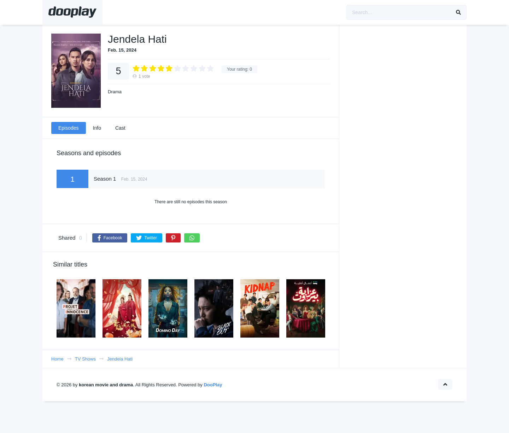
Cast (120, 128)
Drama (115, 91)
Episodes (68, 128)
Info (97, 128)
